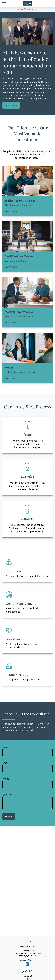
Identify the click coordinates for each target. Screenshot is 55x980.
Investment (27, 979)
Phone (5, 778)
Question (7, 794)
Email (5, 762)
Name (5, 747)
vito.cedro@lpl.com (27, 960)
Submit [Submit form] (9, 816)
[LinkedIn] (27, 964)
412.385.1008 (30, 946)
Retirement (27, 976)
